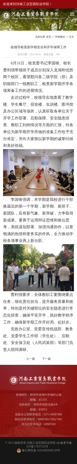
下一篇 (46, 358)
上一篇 (30, 358)
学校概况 (60, 36)
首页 (48, 36)
